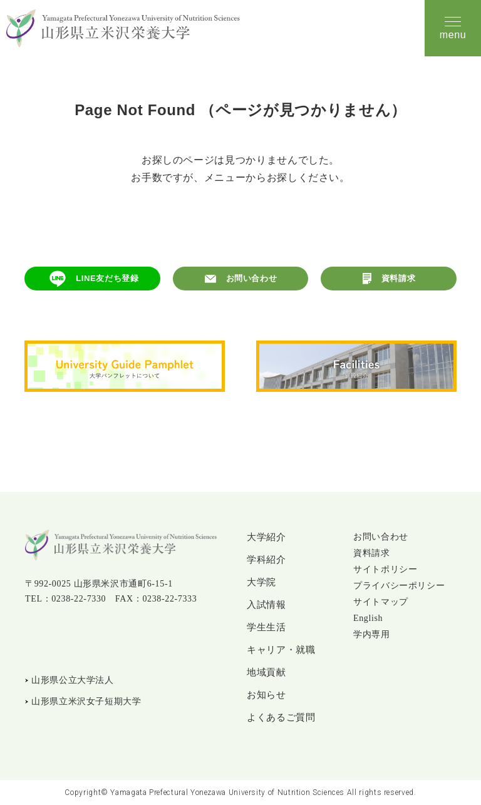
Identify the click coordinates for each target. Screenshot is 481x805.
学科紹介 (266, 560)
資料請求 (398, 278)
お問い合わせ (251, 278)
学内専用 (371, 634)
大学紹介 (266, 537)
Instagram (61, 640)
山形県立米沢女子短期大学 (86, 701)
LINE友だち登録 (107, 278)
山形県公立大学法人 (72, 680)
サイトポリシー (385, 569)
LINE (33, 640)
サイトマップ (380, 602)
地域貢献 (266, 672)
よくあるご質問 (281, 717)
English (368, 618)
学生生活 (266, 627)
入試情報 (266, 605)
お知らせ (266, 695)
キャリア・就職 (281, 650)
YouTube (91, 640)
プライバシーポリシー (399, 585)
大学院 (261, 582)
